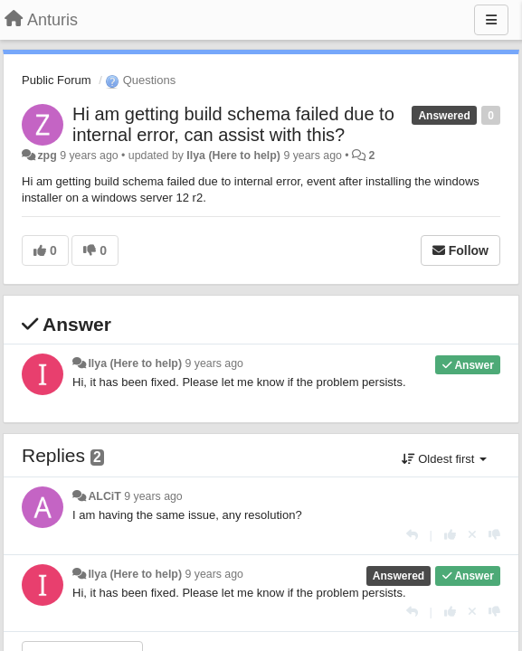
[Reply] (412, 535)
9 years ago (214, 363)
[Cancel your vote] (472, 535)
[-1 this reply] (494, 535)
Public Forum (56, 80)
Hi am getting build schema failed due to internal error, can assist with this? (233, 124)
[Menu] (491, 20)
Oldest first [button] (444, 459)
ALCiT (104, 496)
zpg (46, 155)
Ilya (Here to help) (233, 155)
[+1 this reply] (450, 535)
